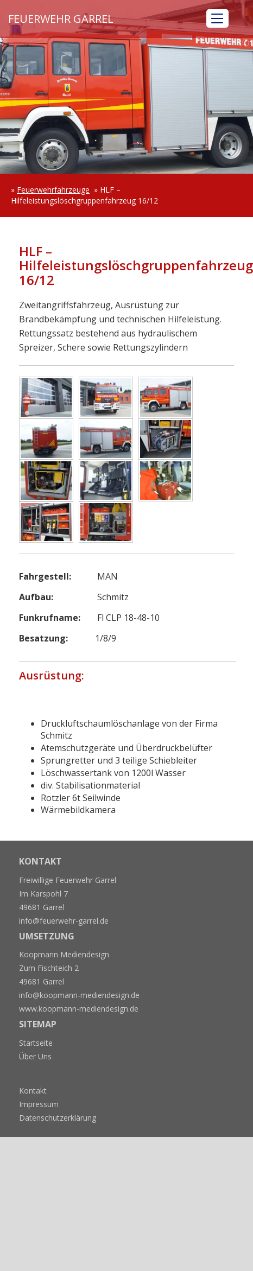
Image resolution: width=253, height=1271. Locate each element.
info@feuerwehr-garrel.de (64, 921)
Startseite (36, 1043)
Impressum (39, 1104)
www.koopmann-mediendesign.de (78, 1008)
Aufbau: (36, 597)
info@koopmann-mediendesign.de (79, 995)
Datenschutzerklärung (57, 1118)
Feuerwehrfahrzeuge (53, 190)
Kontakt (33, 1090)
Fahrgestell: (45, 576)
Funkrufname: (49, 618)
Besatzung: (43, 638)
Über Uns (35, 1056)
